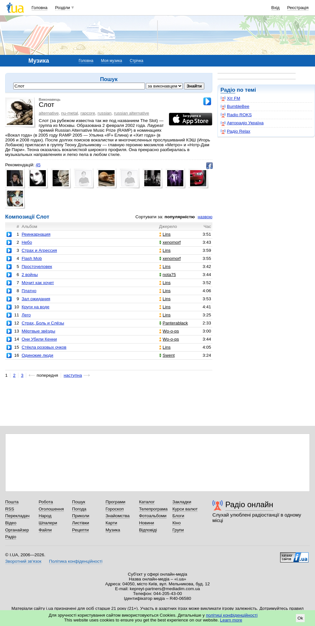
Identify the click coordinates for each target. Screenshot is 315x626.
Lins (165, 234)
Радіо (227, 90)
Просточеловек (37, 266)
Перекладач (17, 515)
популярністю (180, 216)
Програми (115, 501)
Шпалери (48, 522)
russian (104, 113)
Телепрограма (153, 509)
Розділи (62, 7)
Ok (300, 618)
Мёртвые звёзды (38, 331)
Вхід (275, 7)
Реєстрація (298, 7)
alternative (49, 113)
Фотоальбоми (153, 515)
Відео (10, 522)
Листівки (80, 522)
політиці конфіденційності (232, 615)
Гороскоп (115, 509)
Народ (45, 515)
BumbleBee (234, 106)
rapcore (87, 113)
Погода (79, 509)
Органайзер (17, 530)
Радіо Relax (235, 131)
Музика (113, 530)
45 (38, 164)
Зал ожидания (36, 298)
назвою (205, 216)
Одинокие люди (37, 355)
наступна (73, 375)
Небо (27, 242)
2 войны (30, 274)
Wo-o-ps (169, 331)
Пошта (11, 501)
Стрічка (136, 60)
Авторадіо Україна (242, 123)
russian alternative (131, 113)
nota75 (167, 274)
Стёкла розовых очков (44, 347)
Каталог (147, 501)
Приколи (80, 515)
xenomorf (170, 242)
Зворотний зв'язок (23, 561)
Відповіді (148, 530)
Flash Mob (32, 258)
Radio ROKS (236, 115)
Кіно (176, 522)
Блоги (178, 515)
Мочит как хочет (38, 282)
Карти (111, 522)
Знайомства (118, 515)
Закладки (181, 501)
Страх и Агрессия (39, 250)
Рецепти (80, 530)
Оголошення (51, 509)
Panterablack (173, 323)
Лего (26, 315)
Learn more (231, 620)
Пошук (78, 501)
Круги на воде (35, 306)
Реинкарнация (36, 234)
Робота (46, 501)
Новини (146, 522)
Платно (29, 290)
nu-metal (69, 113)
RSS (9, 509)
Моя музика (111, 60)
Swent (167, 355)
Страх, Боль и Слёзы (43, 323)
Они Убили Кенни (39, 339)
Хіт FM (230, 98)
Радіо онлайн (249, 504)
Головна (39, 7)
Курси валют (185, 509)
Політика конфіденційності (75, 561)
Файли (45, 530)
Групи (178, 530)
